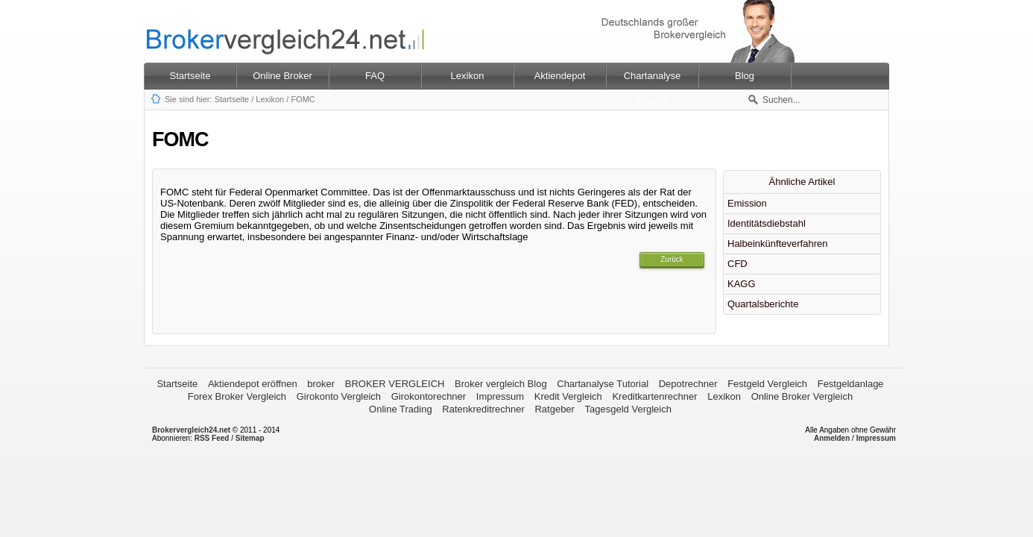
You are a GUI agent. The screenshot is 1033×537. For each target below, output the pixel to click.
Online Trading (400, 409)
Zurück (671, 259)
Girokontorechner (428, 396)
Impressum (500, 396)
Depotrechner (688, 383)
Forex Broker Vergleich (237, 396)
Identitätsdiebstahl (766, 223)
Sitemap (250, 438)
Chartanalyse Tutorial (602, 383)
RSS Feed (212, 438)
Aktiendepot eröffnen (252, 383)
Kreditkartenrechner (654, 396)
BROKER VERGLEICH (395, 383)
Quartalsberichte (762, 304)
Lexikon (270, 99)
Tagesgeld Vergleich (628, 409)
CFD (737, 263)
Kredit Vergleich (568, 396)
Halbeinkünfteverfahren (777, 243)
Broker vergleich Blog (501, 383)
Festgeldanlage (851, 383)
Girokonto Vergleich (339, 396)
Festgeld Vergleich (767, 383)
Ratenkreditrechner (483, 409)
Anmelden (832, 438)
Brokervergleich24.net (191, 430)
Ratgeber (554, 409)
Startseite (190, 75)
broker (321, 383)
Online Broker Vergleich (802, 396)
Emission (747, 203)
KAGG (741, 283)
